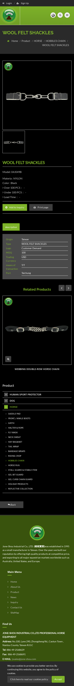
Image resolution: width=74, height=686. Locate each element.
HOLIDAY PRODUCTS (17, 484)
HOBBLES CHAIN (56, 40)
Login (7, 3)
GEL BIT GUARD (14, 474)
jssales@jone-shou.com (24, 659)
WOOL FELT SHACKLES (55, 45)
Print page (41, 207)
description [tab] (11, 227)
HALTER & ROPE (15, 427)
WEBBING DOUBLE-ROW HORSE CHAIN (37, 369)
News (12, 597)
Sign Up (23, 3)
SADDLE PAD (13, 413)
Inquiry (13, 602)
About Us (14, 586)
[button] (53, 15)
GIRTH (10, 423)
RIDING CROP (13, 455)
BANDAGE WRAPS (15, 451)
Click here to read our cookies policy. (29, 679)
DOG (9, 401)
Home (15, 40)
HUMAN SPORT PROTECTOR (22, 394)
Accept (58, 679)
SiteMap (13, 612)
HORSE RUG (13, 465)
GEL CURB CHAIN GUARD (19, 479)
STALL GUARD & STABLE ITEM (21, 470)
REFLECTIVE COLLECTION (19, 488)
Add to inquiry (14, 207)
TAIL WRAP (12, 446)
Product (26, 40)
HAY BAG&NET (14, 441)
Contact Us (15, 607)
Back (12, 504)
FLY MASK (12, 432)
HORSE (38, 40)
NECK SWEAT (13, 437)
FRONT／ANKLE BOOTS (18, 418)
